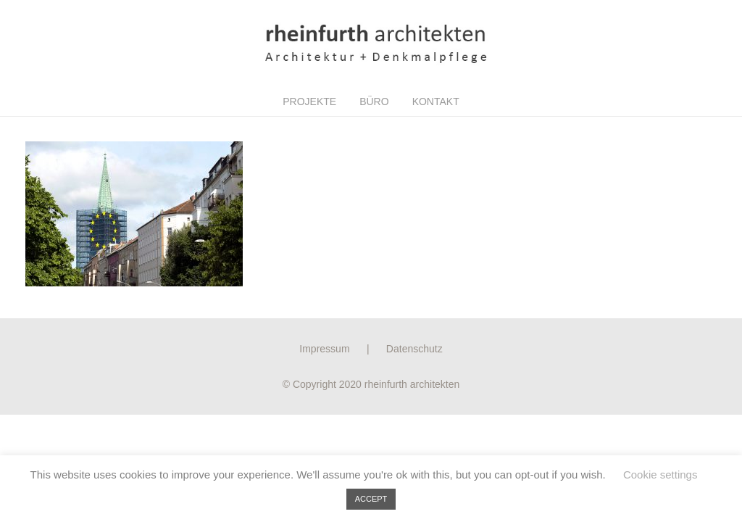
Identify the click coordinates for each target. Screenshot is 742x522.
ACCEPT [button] (371, 498)
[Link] (371, 43)
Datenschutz (414, 349)
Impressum (324, 349)
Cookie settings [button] (660, 474)
